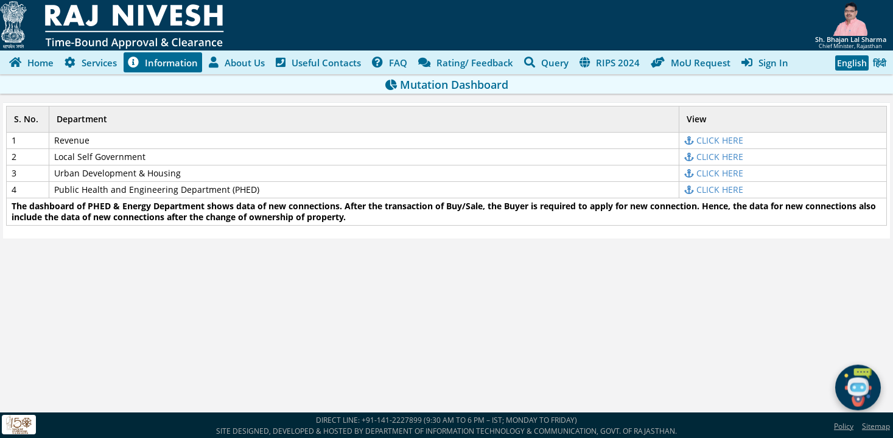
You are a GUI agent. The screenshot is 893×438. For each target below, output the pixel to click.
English (852, 63)
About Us (237, 62)
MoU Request (690, 62)
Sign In (764, 62)
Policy (843, 426)
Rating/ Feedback (465, 62)
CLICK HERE (713, 140)
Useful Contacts (318, 62)
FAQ (389, 62)
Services (91, 62)
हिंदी (879, 63)
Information (163, 62)
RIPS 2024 (610, 62)
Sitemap (876, 426)
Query (546, 62)
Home (31, 62)
